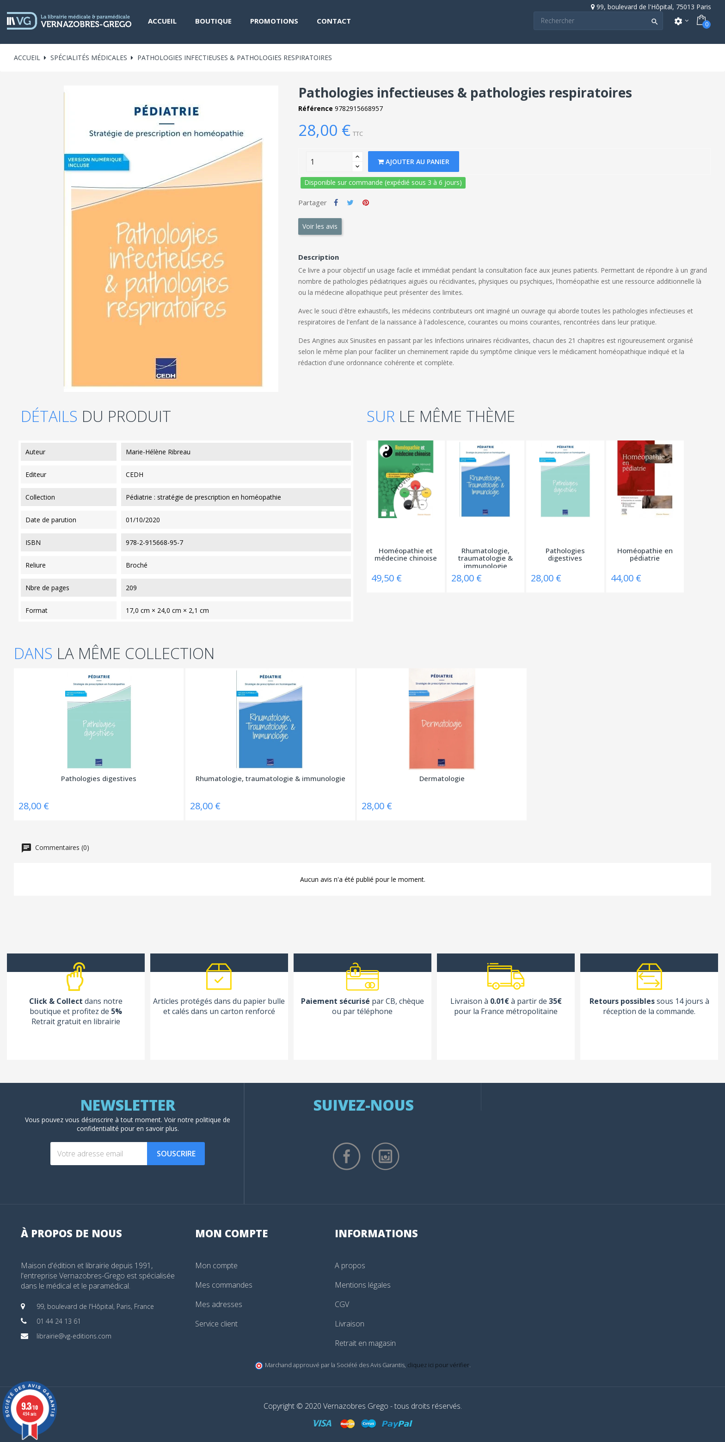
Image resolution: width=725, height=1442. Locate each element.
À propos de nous (71, 1233)
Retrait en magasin (365, 1343)
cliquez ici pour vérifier (438, 1365)
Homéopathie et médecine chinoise (406, 555)
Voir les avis (320, 226)
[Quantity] (329, 162)
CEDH (134, 474)
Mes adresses (218, 1304)
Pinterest (365, 202)
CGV (342, 1304)
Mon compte (216, 1265)
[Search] (598, 21)
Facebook (347, 1156)
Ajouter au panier (413, 161)
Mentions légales (363, 1285)
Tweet (350, 202)
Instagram (385, 1156)
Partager (336, 202)
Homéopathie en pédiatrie (645, 555)
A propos (350, 1265)
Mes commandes (223, 1285)
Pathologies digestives (565, 555)
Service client (216, 1324)
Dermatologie (442, 779)
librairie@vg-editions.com (74, 1336)
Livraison (349, 1324)
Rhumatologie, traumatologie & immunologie (485, 557)
